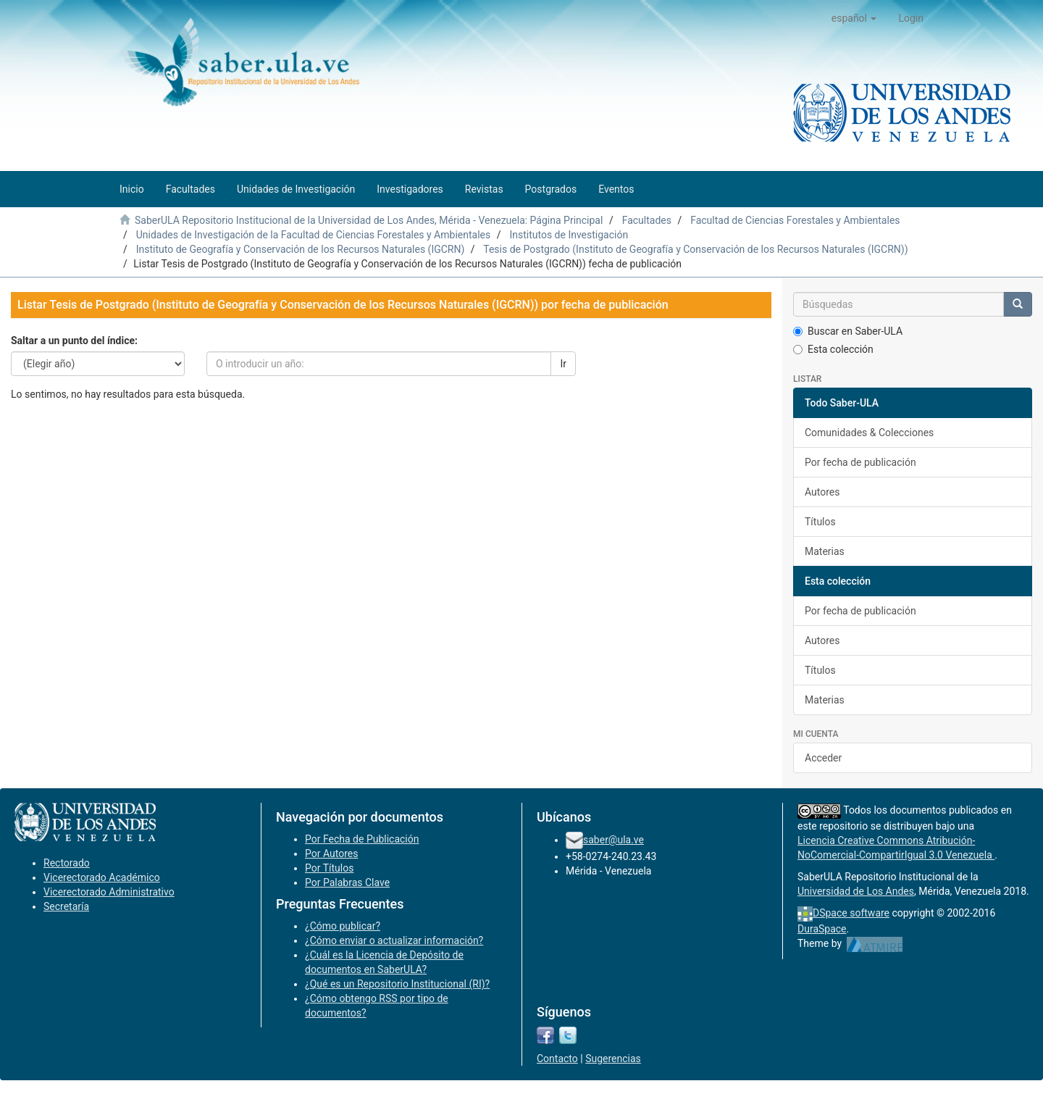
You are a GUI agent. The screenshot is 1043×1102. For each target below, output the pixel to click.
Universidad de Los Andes (855, 891)
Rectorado (66, 863)
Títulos (820, 521)
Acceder (823, 758)
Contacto (557, 1058)
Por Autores (331, 853)
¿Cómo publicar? (342, 926)
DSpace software (851, 913)
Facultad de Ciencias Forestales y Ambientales (795, 220)
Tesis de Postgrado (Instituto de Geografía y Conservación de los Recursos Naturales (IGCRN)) (695, 249)
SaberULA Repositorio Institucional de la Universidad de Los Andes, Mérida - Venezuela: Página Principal (369, 220)
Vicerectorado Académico (101, 877)
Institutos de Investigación (568, 235)
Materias (825, 551)
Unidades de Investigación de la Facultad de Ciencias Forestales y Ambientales (313, 235)
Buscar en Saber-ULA (847, 331)
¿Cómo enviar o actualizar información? (394, 940)
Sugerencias (613, 1058)
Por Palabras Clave (347, 882)
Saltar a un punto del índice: (74, 340)
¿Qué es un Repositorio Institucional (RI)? (397, 984)
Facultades (646, 220)
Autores (822, 492)
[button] (854, 18)
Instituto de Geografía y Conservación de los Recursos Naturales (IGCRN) (300, 249)
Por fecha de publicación (860, 462)
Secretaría (66, 906)
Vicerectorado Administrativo (109, 892)
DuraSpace (822, 929)
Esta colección (833, 349)
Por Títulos (329, 868)
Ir (563, 364)
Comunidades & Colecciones (869, 432)
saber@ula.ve (613, 840)
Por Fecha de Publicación (362, 839)
